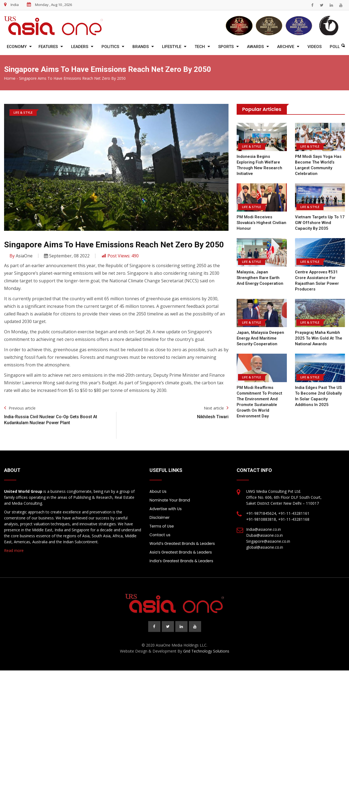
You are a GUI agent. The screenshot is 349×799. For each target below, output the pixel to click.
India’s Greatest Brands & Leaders (181, 561)
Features (48, 46)
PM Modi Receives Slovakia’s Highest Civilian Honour (261, 223)
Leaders (79, 46)
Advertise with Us (166, 509)
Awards (255, 46)
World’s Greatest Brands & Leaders (182, 543)
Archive (285, 46)
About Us (158, 491)
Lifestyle (171, 46)
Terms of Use (162, 526)
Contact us (160, 535)
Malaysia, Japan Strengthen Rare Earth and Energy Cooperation (260, 278)
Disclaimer (160, 517)
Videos (314, 46)
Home (9, 78)
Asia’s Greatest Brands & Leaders (181, 552)
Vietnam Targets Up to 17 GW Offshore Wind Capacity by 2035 (319, 223)
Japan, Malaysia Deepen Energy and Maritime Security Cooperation (260, 338)
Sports (226, 46)
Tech (200, 46)
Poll (335, 46)
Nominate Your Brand (170, 500)
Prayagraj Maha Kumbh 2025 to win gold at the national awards (318, 338)
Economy (17, 46)
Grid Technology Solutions (206, 651)
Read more (14, 550)
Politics (110, 46)
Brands (140, 46)
